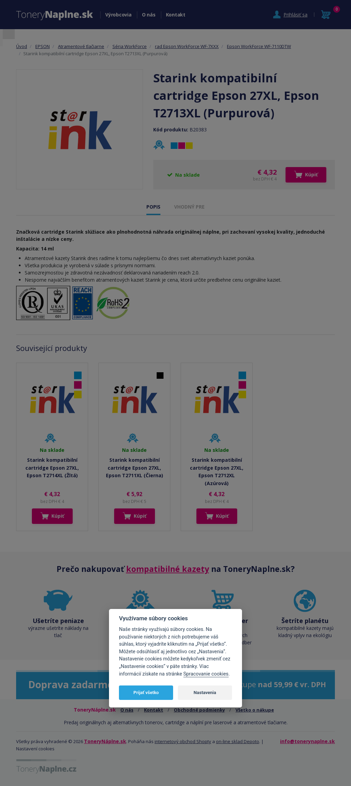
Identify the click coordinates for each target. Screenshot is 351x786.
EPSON (42, 46)
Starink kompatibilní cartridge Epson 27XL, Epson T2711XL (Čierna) (134, 468)
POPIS (153, 206)
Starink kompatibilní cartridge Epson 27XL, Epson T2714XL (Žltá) (52, 468)
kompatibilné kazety (167, 568)
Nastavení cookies (35, 749)
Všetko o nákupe (254, 710)
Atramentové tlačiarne (81, 46)
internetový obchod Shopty (183, 741)
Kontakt (175, 14)
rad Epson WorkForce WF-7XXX (187, 46)
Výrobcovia (118, 14)
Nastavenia (205, 692)
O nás (149, 14)
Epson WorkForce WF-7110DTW (259, 46)
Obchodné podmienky (199, 710)
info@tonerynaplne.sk (307, 741)
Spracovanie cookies (206, 674)
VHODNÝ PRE (189, 206)
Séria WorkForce (129, 46)
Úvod (21, 46)
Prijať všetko (146, 692)
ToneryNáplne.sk (105, 741)
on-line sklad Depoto (237, 741)
